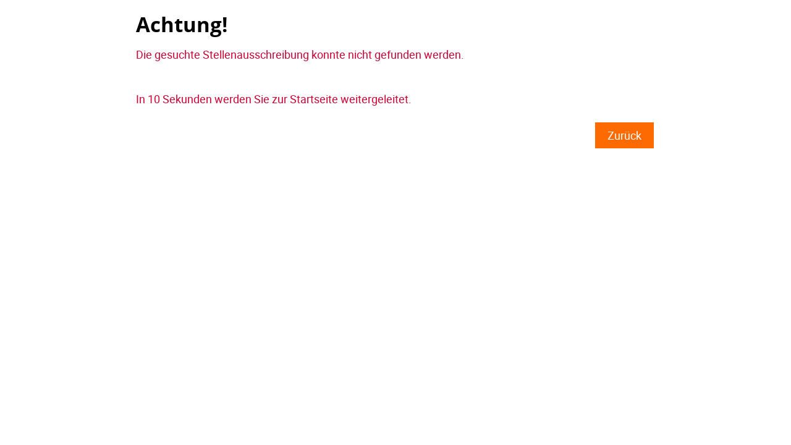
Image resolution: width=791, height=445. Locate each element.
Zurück (624, 135)
